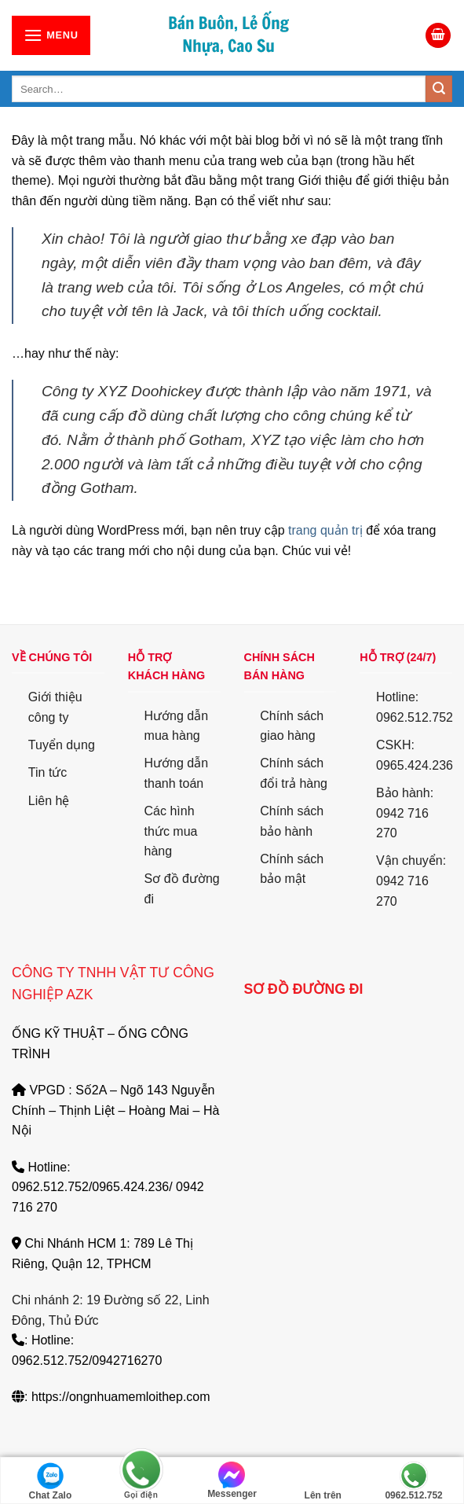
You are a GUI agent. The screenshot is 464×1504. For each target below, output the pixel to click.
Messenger (232, 1480)
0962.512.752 (413, 1481)
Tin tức (48, 772)
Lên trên (323, 1481)
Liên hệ (49, 800)
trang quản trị (325, 530)
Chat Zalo (50, 1481)
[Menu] (51, 35)
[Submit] (439, 88)
